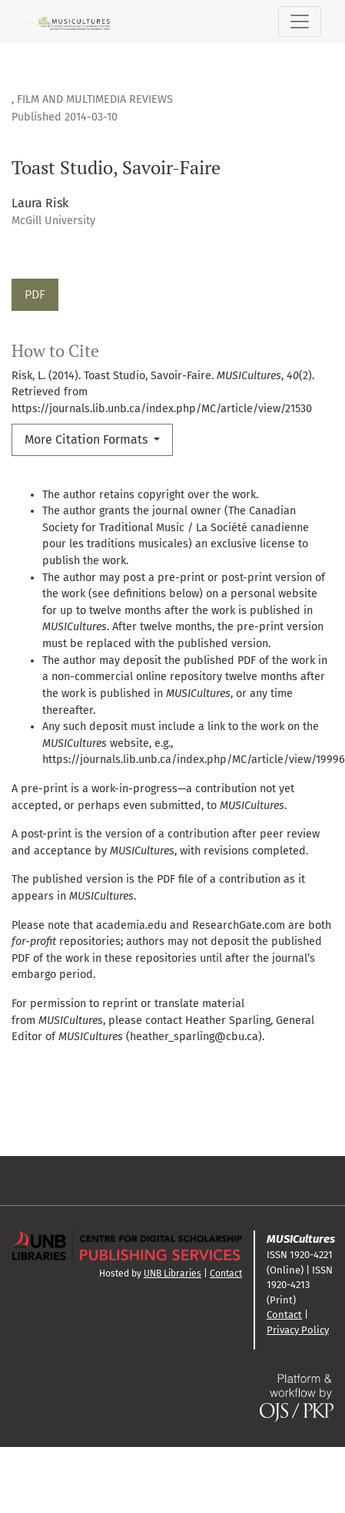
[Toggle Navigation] (299, 21)
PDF (35, 294)
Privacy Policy (298, 1330)
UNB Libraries (172, 1273)
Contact (226, 1273)
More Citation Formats (88, 439)
